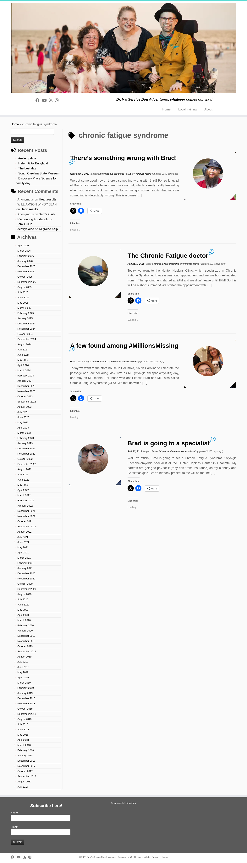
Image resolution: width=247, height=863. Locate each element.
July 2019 (22, 661)
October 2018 (25, 708)
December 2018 (26, 698)
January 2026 (25, 261)
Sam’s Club (47, 214)
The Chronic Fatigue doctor (168, 255)
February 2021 (25, 563)
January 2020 (25, 630)
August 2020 (24, 594)
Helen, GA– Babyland (33, 163)
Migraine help (48, 229)
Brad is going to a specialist (169, 443)
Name (40, 816)
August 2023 (24, 406)
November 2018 (26, 703)
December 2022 (26, 448)
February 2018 (25, 750)
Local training (187, 109)
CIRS (129, 174)
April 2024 (23, 365)
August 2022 (24, 469)
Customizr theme (160, 857)
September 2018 (26, 713)
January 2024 (25, 380)
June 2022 (23, 479)
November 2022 (26, 453)
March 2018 (24, 745)
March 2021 (24, 557)
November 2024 (26, 328)
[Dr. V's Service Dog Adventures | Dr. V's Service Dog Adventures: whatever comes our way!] (123, 48)
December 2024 (26, 323)
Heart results (48, 199)
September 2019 (26, 651)
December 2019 (26, 635)
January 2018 (25, 755)
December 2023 (26, 386)
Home (166, 109)
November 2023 (26, 391)
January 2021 (25, 568)
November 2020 (26, 578)
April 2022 (23, 490)
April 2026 (23, 245)
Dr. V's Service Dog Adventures (101, 857)
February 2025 (25, 313)
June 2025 (23, 297)
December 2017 (26, 760)
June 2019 (23, 667)
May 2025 (22, 302)
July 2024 (22, 349)
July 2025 (22, 292)
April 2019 (23, 677)
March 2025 (24, 307)
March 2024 (24, 370)
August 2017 (24, 781)
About (208, 109)
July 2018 (22, 724)
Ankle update (27, 158)
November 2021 (26, 516)
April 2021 (23, 552)
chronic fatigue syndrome (111, 174)
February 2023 (25, 438)
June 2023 (23, 417)
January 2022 (25, 505)
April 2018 (23, 739)
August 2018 (24, 719)
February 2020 (25, 625)
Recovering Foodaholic (33, 219)
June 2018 (23, 729)
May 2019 (22, 672)
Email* (40, 830)
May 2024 (22, 360)
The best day (27, 168)
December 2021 (26, 510)
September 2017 (26, 776)
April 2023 (23, 427)
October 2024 (25, 334)
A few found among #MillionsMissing (124, 345)
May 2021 (22, 547)
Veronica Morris (143, 174)
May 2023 (22, 422)
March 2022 (24, 495)
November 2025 (26, 271)
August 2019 (24, 656)
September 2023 (26, 401)
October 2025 (25, 276)
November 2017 (26, 765)
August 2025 (24, 287)
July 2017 (22, 786)
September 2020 (26, 589)
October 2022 (25, 458)
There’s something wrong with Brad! (123, 157)
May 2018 (22, 734)
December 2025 (26, 266)
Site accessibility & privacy (123, 803)
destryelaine (25, 229)
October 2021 (25, 521)
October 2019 (25, 646)
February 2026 (25, 255)
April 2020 (23, 615)
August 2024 (24, 344)
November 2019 (26, 641)
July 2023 (22, 412)
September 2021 (26, 526)
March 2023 (24, 432)
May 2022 (22, 484)
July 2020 (22, 599)
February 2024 (25, 375)
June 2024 (23, 354)
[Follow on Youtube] (45, 100)
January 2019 (25, 693)
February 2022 (25, 500)
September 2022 (26, 464)
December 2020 (26, 573)
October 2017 (25, 771)
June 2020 (23, 604)
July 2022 (22, 474)
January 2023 (25, 443)
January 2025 (25, 318)
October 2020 (25, 583)
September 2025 (26, 281)
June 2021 (23, 542)
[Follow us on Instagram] (58, 100)
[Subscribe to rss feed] (52, 100)
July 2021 (22, 536)
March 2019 (24, 682)
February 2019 (25, 687)
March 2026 (24, 250)
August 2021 (24, 531)
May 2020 (22, 609)
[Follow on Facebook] (39, 100)
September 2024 (26, 339)
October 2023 (25, 396)
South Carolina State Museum (38, 173)
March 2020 (24, 620)
